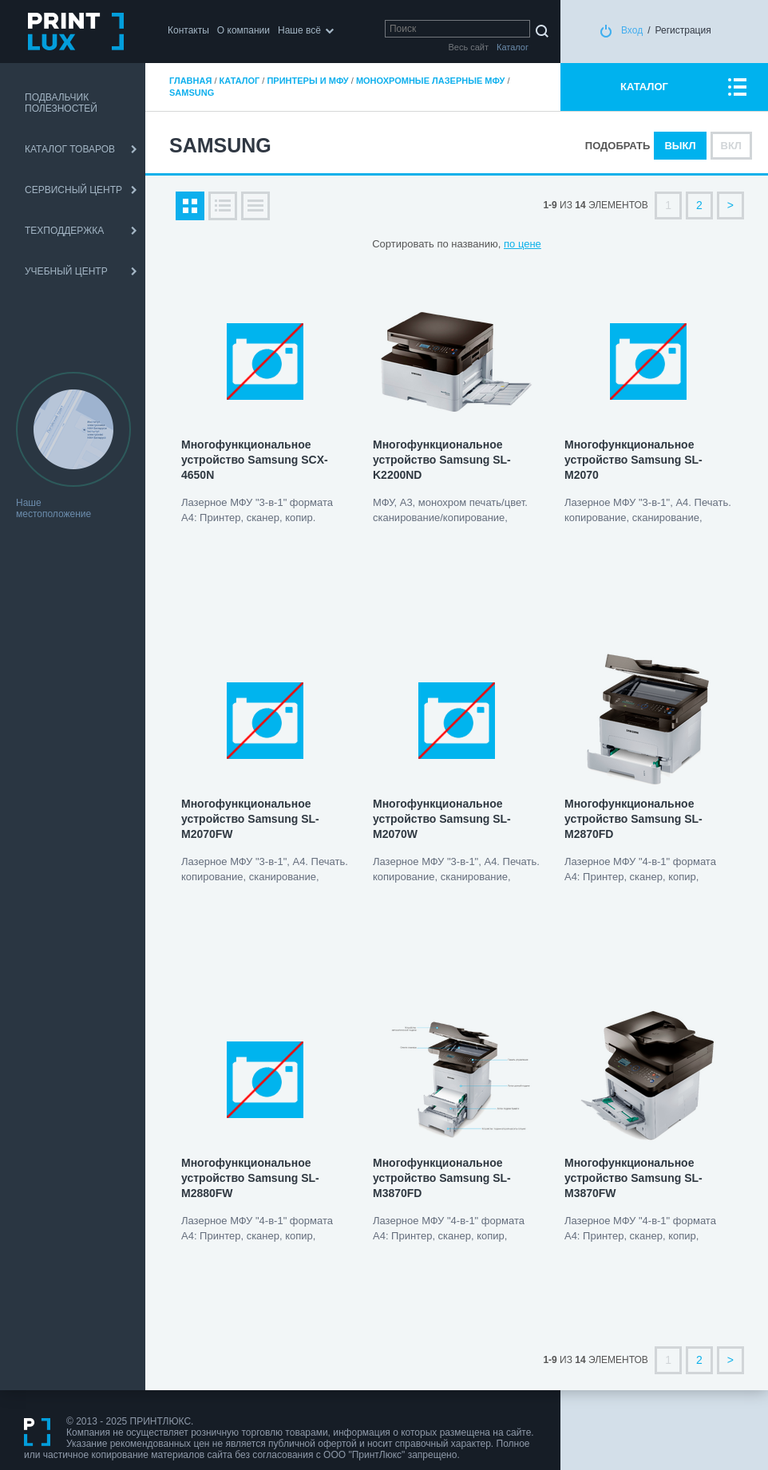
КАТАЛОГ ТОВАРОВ (70, 149)
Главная (190, 80)
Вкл (731, 146)
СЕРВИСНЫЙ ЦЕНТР (73, 190)
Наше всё (299, 30)
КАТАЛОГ (644, 87)
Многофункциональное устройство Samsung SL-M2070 (633, 459)
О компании (243, 30)
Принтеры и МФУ (307, 80)
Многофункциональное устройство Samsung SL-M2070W (442, 818)
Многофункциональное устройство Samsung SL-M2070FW (250, 818)
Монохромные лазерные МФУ (430, 80)
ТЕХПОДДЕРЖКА (64, 230)
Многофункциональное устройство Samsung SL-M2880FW (250, 1177)
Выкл (679, 146)
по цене (522, 244)
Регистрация (683, 30)
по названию (467, 244)
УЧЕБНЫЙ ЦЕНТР (66, 271)
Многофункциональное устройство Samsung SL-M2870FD (633, 818)
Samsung (191, 92)
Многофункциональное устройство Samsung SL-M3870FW (633, 1177)
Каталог (240, 80)
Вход (632, 30)
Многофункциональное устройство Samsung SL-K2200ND (442, 459)
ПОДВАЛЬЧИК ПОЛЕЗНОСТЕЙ (61, 103)
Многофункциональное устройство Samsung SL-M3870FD (442, 1177)
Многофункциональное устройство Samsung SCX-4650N (254, 459)
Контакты (188, 30)
